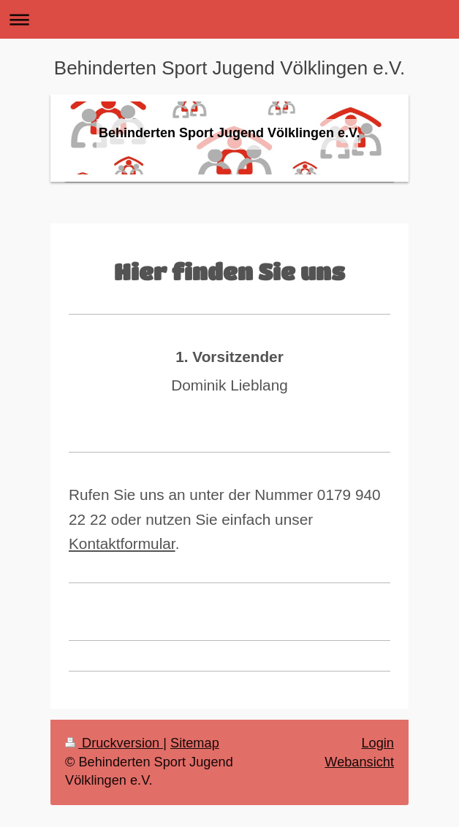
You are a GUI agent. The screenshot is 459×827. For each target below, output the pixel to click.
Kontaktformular (122, 543)
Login (377, 743)
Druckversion (114, 743)
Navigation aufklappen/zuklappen (229, 19)
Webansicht (359, 762)
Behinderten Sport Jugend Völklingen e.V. (229, 68)
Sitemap (194, 743)
